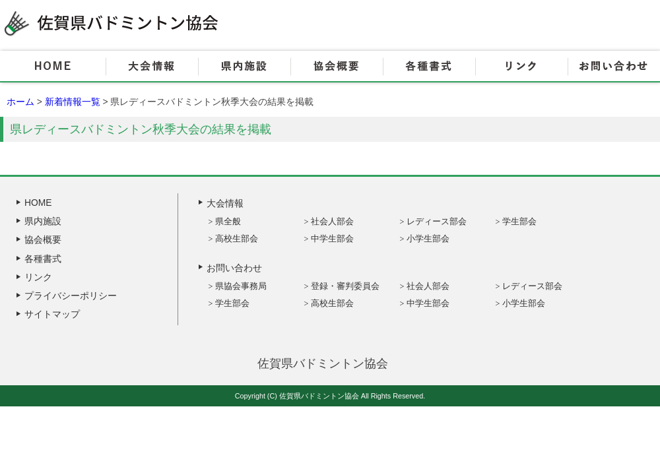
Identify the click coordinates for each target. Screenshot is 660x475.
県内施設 (244, 66)
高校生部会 (236, 238)
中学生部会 (332, 238)
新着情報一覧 (72, 101)
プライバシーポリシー (70, 295)
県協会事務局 (241, 286)
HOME (53, 66)
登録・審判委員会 (345, 286)
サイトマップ (52, 314)
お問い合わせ (614, 66)
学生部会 (519, 221)
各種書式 (429, 66)
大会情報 (152, 66)
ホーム (20, 101)
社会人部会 (332, 221)
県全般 (228, 221)
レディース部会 (437, 221)
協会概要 (336, 66)
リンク (521, 66)
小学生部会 (428, 238)
